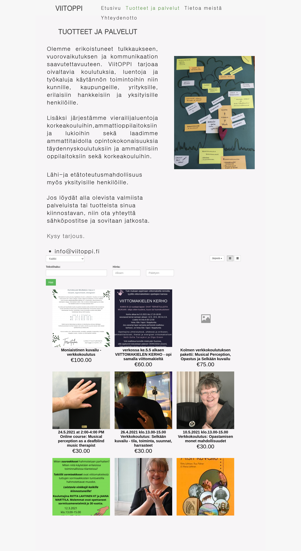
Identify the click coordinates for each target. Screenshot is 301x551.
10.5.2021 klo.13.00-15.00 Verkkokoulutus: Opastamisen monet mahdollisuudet (205, 436)
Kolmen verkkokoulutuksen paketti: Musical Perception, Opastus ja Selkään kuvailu (205, 354)
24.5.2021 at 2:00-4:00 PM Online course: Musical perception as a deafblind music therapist (81, 438)
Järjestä (217, 258)
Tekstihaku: (53, 266)
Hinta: (116, 266)
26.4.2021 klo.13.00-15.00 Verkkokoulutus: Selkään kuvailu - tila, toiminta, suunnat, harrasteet (143, 438)
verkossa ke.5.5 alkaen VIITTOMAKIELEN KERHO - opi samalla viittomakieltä (143, 354)
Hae (50, 282)
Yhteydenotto (119, 18)
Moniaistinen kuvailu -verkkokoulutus (81, 352)
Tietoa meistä (203, 8)
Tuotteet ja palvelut (153, 8)
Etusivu (111, 8)
